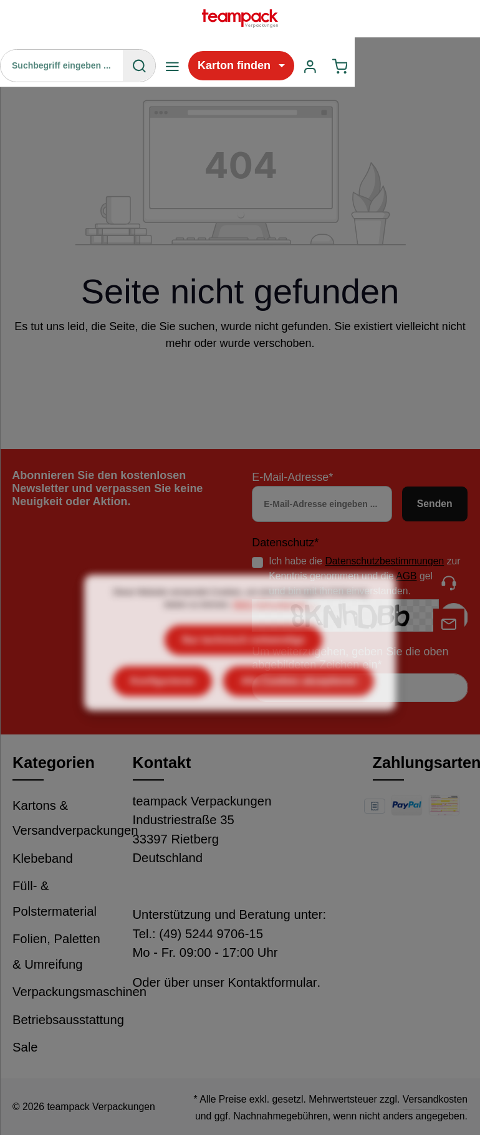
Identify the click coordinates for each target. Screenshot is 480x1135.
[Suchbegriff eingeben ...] (62, 65)
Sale (25, 1047)
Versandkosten (435, 1099)
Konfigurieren (162, 706)
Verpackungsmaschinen (79, 992)
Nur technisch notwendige (243, 665)
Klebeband (42, 858)
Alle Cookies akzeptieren (299, 706)
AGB (406, 576)
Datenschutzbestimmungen (384, 561)
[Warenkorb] (340, 65)
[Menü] (172, 65)
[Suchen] (139, 65)
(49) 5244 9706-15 (211, 934)
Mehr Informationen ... (274, 629)
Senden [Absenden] (435, 503)
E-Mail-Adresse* (292, 477)
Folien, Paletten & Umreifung (56, 951)
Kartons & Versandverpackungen (75, 818)
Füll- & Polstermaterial (54, 898)
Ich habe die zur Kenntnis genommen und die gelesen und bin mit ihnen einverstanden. (364, 576)
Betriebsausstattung (68, 1020)
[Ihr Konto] (310, 65)
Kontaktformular (272, 982)
